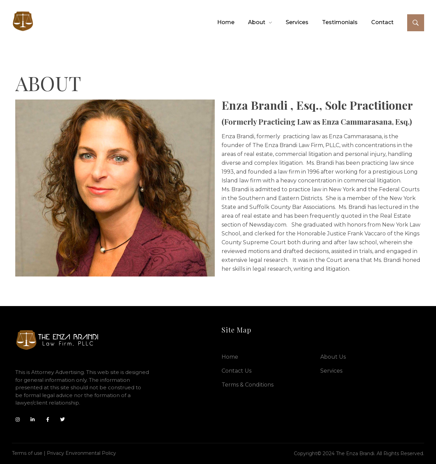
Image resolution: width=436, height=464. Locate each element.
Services (331, 371)
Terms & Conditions (247, 384)
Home (230, 357)
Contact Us (236, 371)
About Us (333, 357)
